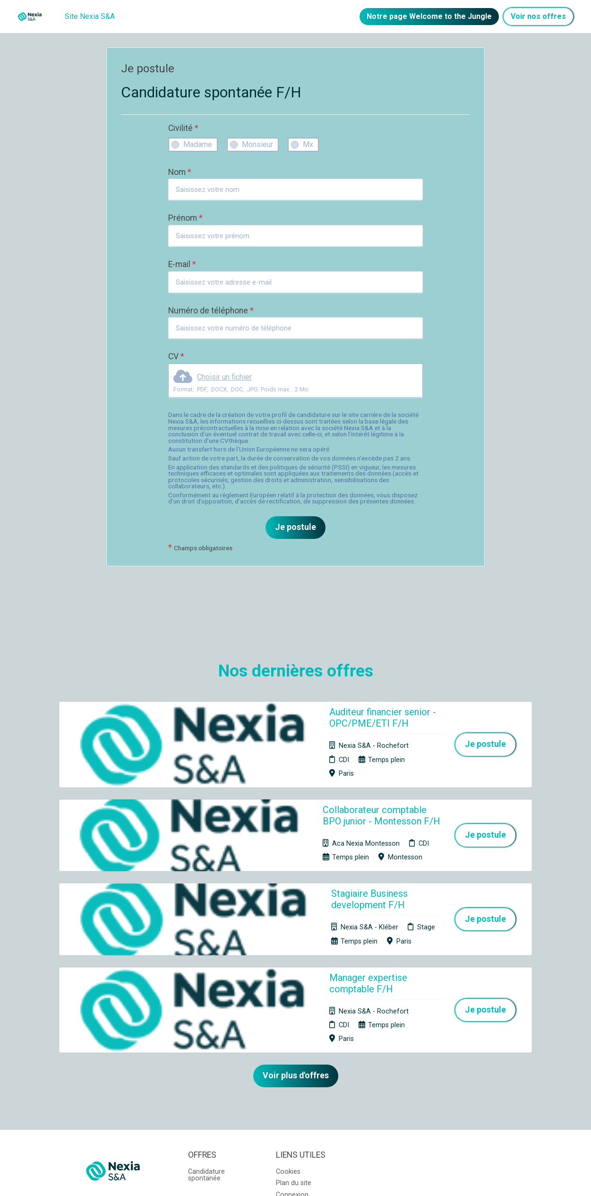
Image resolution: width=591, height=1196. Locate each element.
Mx (308, 144)
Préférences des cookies (301, 1088)
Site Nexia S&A (90, 16)
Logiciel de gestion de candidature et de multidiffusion (295, 1179)
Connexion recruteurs (292, 1070)
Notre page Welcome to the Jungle (429, 16)
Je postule (295, 527)
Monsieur (257, 144)
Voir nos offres (538, 16)
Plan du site (293, 1055)
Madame (197, 144)
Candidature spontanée (206, 1047)
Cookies (288, 1044)
